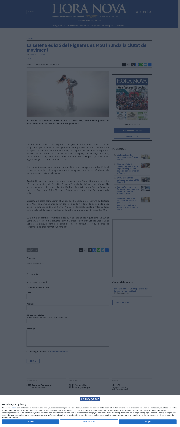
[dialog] (90, 411)
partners (13, 408)
